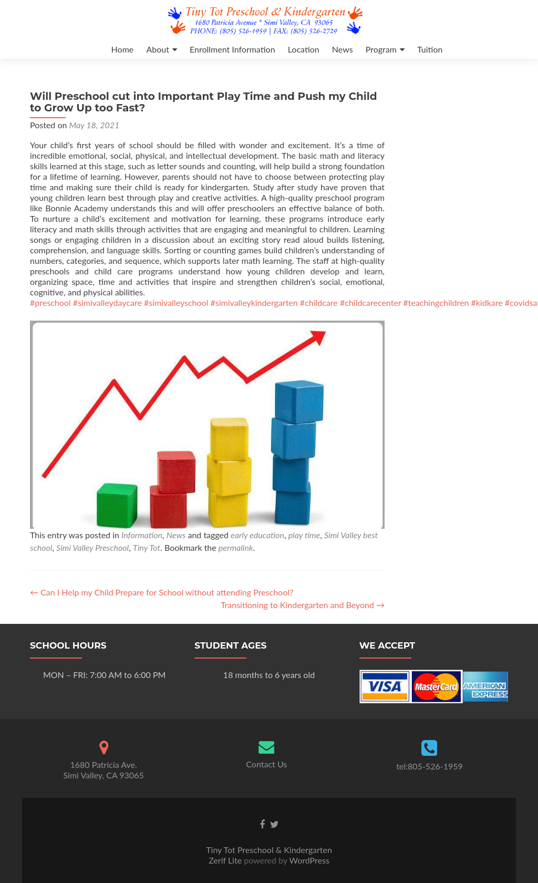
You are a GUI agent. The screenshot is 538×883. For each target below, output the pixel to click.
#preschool (50, 302)
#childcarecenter (370, 302)
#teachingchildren (436, 302)
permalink (236, 547)
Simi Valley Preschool (92, 547)
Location (303, 49)
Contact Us (266, 764)
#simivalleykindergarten (254, 302)
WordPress (308, 860)
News (342, 49)
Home (122, 49)
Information (141, 535)
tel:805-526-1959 (429, 766)
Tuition (429, 49)
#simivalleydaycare (107, 302)
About (157, 49)
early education (257, 535)
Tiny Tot (146, 547)
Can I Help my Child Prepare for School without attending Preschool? (161, 592)
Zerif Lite (226, 860)
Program (381, 49)
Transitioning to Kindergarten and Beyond (303, 605)
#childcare (319, 302)
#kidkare (486, 302)
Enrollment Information (232, 49)
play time (304, 535)
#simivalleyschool (176, 302)
